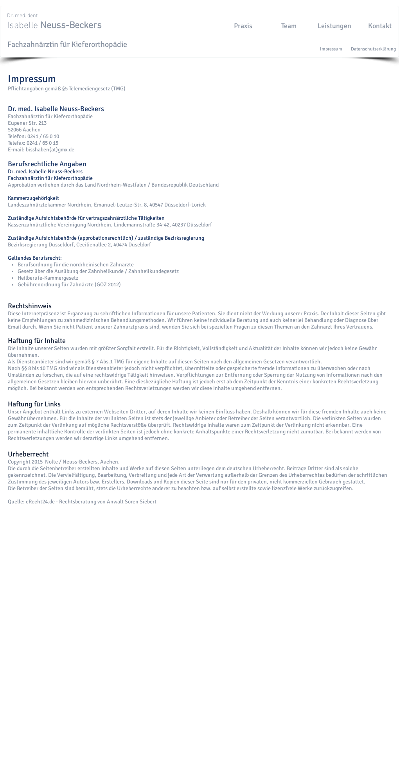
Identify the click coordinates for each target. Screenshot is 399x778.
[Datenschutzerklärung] (373, 49)
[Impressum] (331, 49)
